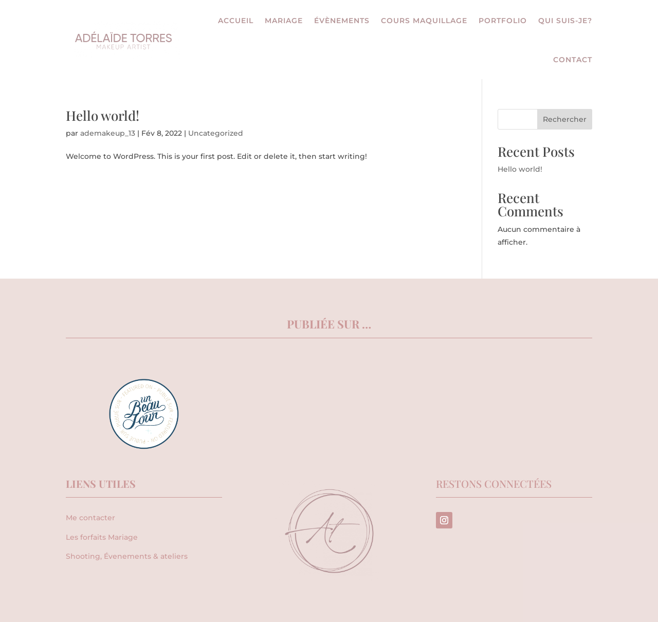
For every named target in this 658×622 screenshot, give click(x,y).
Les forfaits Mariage (102, 537)
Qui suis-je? (565, 20)
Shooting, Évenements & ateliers (127, 556)
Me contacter (90, 517)
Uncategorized (215, 133)
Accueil (235, 20)
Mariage (284, 20)
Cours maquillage (424, 20)
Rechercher (565, 119)
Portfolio (503, 20)
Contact (572, 59)
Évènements (342, 20)
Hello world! (102, 115)
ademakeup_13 (107, 133)
